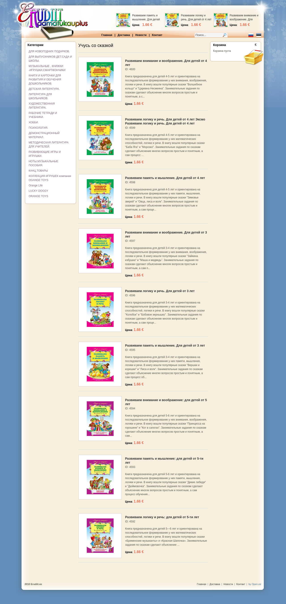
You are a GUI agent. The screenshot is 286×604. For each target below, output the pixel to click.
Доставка (124, 35)
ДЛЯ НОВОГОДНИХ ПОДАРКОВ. (49, 51)
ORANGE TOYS (38, 196)
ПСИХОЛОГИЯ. (38, 127)
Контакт (157, 35)
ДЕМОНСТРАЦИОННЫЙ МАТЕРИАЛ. (44, 135)
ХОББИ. (34, 122)
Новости (140, 35)
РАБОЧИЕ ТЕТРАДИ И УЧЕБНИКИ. (43, 115)
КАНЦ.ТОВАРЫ (38, 170)
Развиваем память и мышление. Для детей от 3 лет (165, 345)
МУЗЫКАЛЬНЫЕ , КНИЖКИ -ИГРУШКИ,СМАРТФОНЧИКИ (47, 68)
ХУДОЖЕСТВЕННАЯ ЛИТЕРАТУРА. (42, 105)
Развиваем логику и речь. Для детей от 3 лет (160, 291)
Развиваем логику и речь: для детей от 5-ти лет (162, 517)
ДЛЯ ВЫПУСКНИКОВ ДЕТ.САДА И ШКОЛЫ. (50, 58)
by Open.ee (254, 584)
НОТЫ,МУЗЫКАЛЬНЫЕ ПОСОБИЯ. (43, 163)
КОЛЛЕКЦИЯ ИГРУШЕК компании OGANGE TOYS (50, 178)
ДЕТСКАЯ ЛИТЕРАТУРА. (44, 88)
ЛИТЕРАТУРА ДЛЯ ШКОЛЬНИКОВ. (40, 96)
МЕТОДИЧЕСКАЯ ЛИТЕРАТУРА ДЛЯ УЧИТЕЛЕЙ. (49, 144)
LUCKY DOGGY (38, 190)
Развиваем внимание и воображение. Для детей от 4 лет (244, 19)
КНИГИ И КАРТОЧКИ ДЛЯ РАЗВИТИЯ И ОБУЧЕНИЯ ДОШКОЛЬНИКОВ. (45, 79)
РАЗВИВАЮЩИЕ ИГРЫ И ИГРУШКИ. (45, 154)
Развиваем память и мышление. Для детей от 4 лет (146, 19)
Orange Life (36, 185)
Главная (106, 35)
